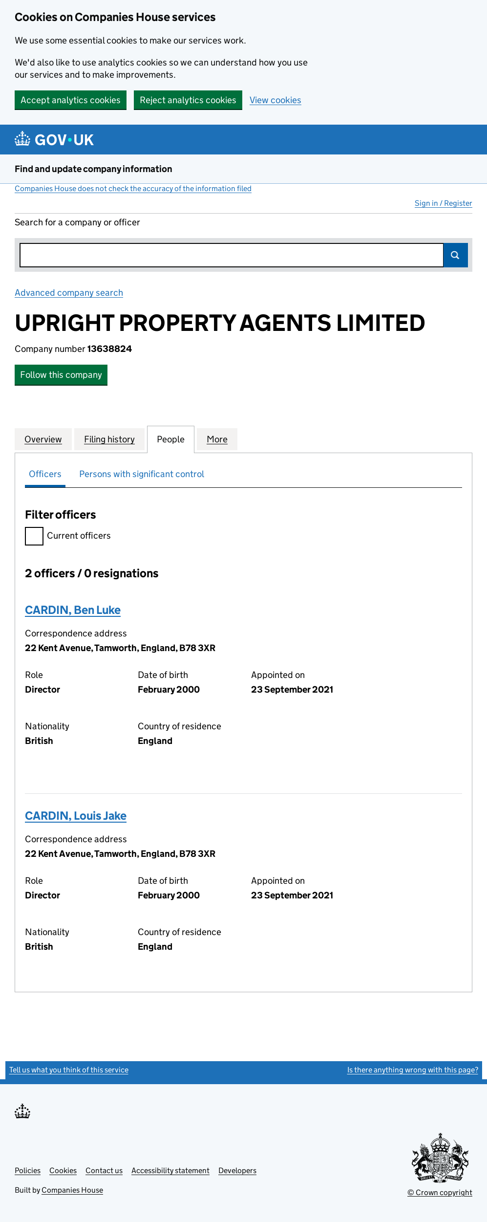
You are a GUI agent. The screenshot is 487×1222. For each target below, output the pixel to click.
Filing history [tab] (109, 439)
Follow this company (61, 374)
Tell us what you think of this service (68, 1069)
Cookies (63, 1170)
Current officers (68, 537)
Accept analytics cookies (71, 100)
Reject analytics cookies (188, 100)
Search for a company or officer (77, 222)
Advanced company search (69, 292)
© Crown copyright (439, 1192)
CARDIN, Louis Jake (76, 815)
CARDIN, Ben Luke (73, 610)
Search (456, 255)
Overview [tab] (43, 439)
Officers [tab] (45, 474)
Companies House (72, 1190)
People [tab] (171, 439)
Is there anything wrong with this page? (412, 1069)
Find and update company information (93, 169)
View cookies (275, 100)
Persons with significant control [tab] (141, 474)
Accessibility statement (170, 1170)
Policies (28, 1170)
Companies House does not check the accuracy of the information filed (133, 188)
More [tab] (217, 439)
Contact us (104, 1170)
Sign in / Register (443, 203)
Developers (237, 1170)
